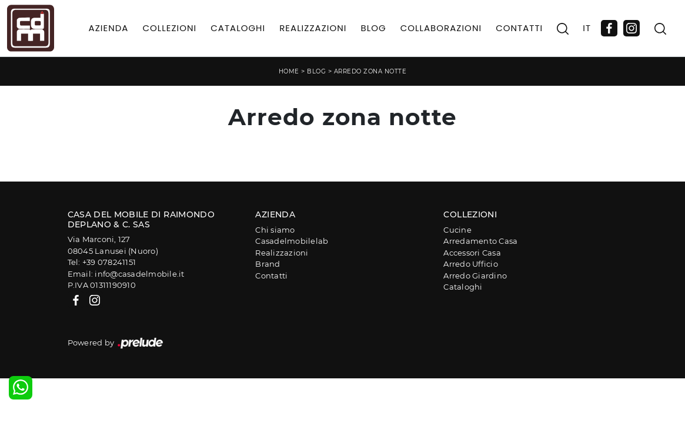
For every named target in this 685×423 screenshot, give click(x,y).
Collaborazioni (441, 28)
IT (587, 28)
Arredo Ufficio (470, 263)
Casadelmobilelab (291, 241)
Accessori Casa (472, 252)
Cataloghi (237, 28)
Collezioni (169, 28)
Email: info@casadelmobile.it (126, 273)
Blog (373, 28)
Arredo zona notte (370, 71)
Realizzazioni (312, 28)
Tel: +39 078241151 (102, 262)
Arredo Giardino (475, 275)
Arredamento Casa (480, 241)
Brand (267, 263)
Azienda (109, 28)
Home (289, 71)
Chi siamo (275, 229)
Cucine (457, 229)
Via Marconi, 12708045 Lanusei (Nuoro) (113, 245)
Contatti (519, 28)
